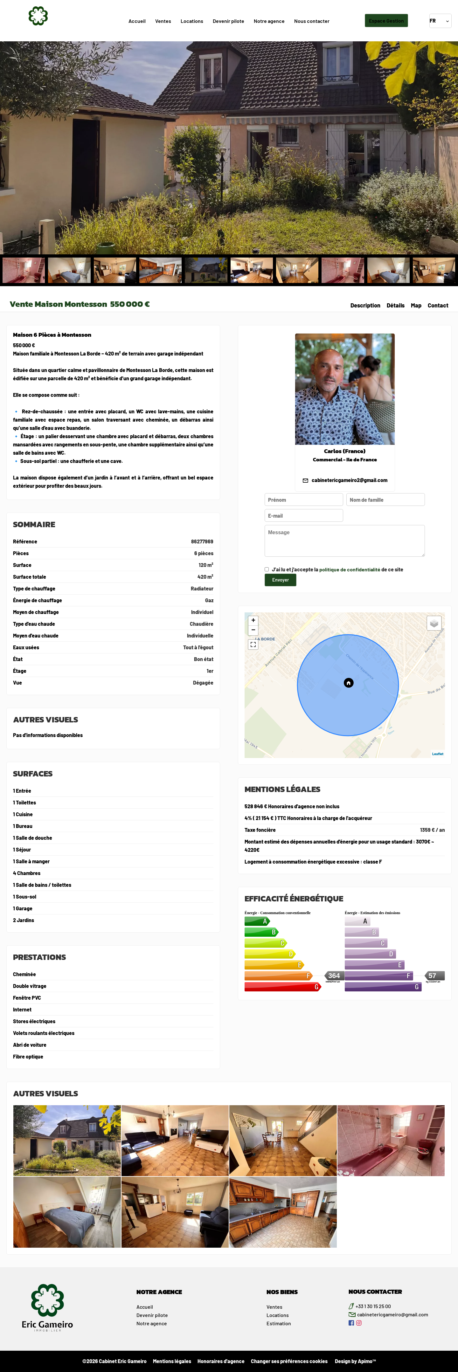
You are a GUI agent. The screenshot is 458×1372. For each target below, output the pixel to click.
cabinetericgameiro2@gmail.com (349, 480)
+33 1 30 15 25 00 (373, 1306)
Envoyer (280, 579)
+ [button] (253, 621)
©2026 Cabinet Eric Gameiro (114, 1361)
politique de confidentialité (349, 569)
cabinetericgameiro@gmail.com (392, 1314)
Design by (355, 1361)
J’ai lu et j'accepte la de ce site (337, 569)
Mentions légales (172, 1361)
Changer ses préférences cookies (289, 1361)
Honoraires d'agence (221, 1361)
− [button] (253, 630)
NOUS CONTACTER (375, 1291)
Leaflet (437, 754)
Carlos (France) (344, 451)
